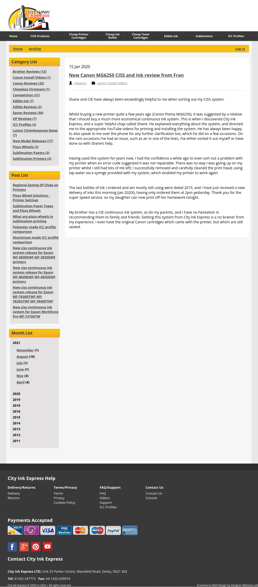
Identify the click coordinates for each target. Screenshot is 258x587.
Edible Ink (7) (23, 101)
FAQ (103, 493)
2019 (16, 399)
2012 (16, 435)
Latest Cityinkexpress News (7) (35, 132)
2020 (16, 393)
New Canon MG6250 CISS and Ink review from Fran (126, 75)
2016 (16, 411)
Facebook (12, 546)
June (20, 369)
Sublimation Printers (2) (32, 158)
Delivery (14, 493)
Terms (58, 493)
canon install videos (112, 83)
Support (106, 502)
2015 (16, 417)
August (22, 356)
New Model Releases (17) (33, 141)
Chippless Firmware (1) (31, 89)
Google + (24, 546)
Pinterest (35, 546)
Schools (151, 498)
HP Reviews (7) (25, 118)
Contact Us (154, 493)
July (20, 363)
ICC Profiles (108, 507)
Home (18, 48)
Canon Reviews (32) (28, 83)
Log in (240, 48)
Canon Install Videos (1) (32, 77)
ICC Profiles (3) (24, 124)
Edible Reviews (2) (27, 106)
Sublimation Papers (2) (31, 152)
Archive (35, 48)
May (20, 375)
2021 (32, 365)
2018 (16, 405)
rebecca (80, 83)
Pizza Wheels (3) (26, 146)
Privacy (59, 498)
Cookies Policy (64, 502)
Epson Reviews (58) (28, 112)
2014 (16, 423)
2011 (16, 440)
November (25, 350)
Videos (105, 498)
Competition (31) (26, 95)
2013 (16, 429)
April (21, 382)
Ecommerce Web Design (212, 585)
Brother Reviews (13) (29, 71)
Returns (14, 498)
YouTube (47, 546)
